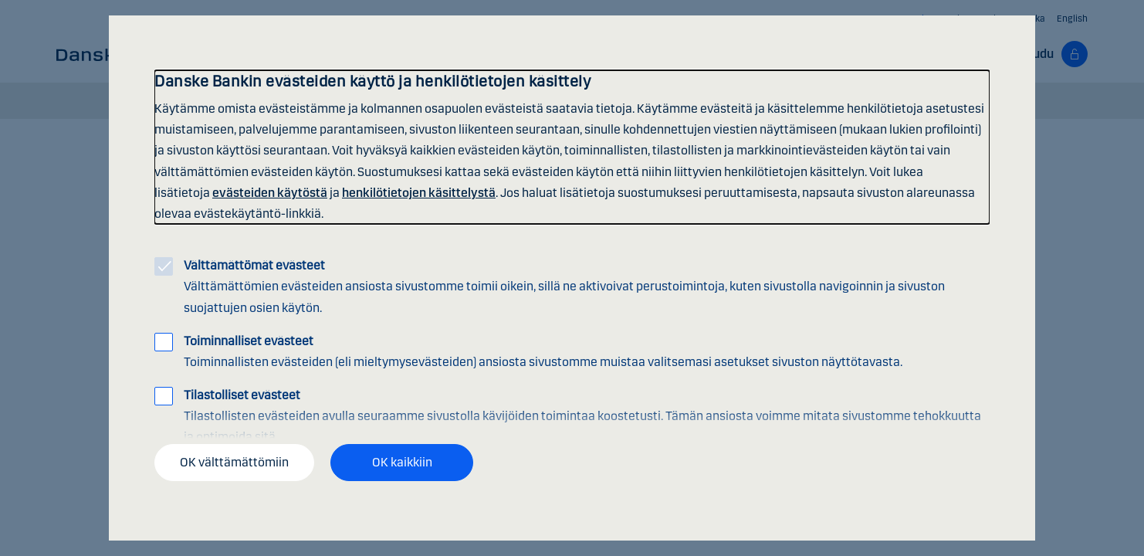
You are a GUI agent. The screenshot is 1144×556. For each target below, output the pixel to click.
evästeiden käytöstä (269, 192)
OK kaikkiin (402, 462)
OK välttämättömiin (234, 462)
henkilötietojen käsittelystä (419, 192)
